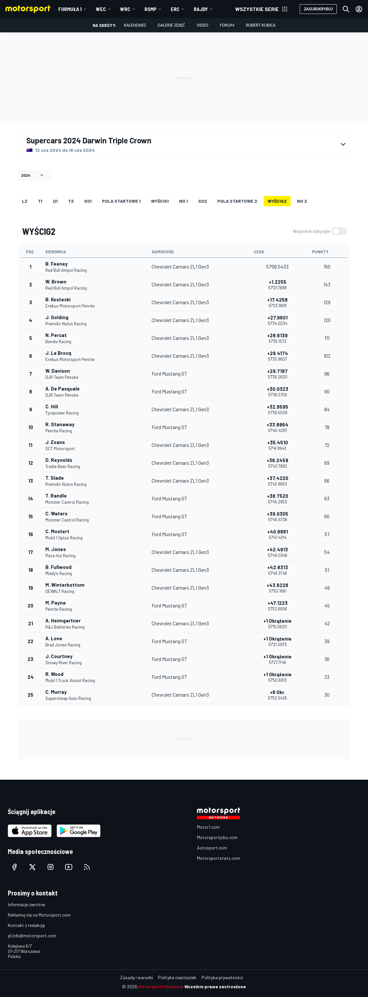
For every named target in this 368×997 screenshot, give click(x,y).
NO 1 (183, 201)
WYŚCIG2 (277, 201)
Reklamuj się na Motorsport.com (39, 915)
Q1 (55, 201)
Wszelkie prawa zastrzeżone (215, 986)
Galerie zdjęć (171, 25)
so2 (202, 201)
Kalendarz (135, 25)
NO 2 (302, 201)
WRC (125, 9)
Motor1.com (208, 827)
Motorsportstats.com (218, 858)
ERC (175, 9)
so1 (88, 201)
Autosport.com (212, 847)
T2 (71, 201)
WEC (101, 9)
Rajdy (201, 9)
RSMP (150, 9)
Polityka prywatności (222, 977)
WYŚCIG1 (160, 201)
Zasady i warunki (136, 977)
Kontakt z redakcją (26, 925)
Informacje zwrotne (26, 904)
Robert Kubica (260, 25)
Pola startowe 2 (237, 201)
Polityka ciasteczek (177, 977)
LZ (25, 201)
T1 (40, 201)
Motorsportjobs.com (217, 837)
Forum (227, 25)
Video (202, 25)
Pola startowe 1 (121, 201)
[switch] (319, 231)
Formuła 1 (70, 9)
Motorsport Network (160, 986)
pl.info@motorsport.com (32, 935)
